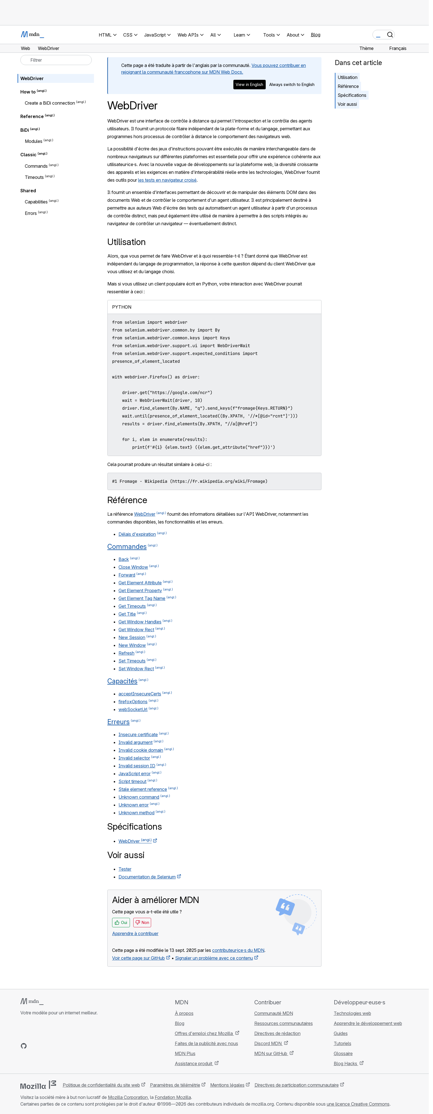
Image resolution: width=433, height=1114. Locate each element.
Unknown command (138, 797)
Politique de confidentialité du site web (101, 1085)
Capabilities (36, 202)
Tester (124, 869)
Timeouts (34, 177)
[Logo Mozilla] (38, 1085)
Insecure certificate (138, 734)
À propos (184, 1013)
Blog (315, 34)
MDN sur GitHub (271, 1053)
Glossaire (343, 1053)
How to (28, 92)
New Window (132, 645)
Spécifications (352, 95)
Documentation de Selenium (147, 877)
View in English (249, 84)
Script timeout (132, 781)
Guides (341, 1033)
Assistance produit (194, 1063)
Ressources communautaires (283, 1023)
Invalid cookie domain (140, 750)
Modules (33, 141)
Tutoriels (342, 1043)
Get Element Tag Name (141, 598)
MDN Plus (185, 1053)
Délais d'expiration (137, 534)
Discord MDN (268, 1043)
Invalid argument (135, 742)
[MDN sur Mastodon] (53, 1046)
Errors (31, 213)
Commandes (127, 546)
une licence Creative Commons (358, 1104)
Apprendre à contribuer (135, 933)
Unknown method (136, 812)
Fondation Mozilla (173, 1097)
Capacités (122, 681)
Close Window (133, 567)
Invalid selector (134, 758)
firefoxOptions (132, 701)
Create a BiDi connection (50, 103)
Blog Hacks (346, 1063)
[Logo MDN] (31, 1001)
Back (123, 559)
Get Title (127, 614)
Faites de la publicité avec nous (206, 1043)
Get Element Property (140, 590)
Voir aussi (347, 104)
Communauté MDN (273, 1013)
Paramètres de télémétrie (175, 1085)
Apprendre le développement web (368, 1023)
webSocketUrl (132, 709)
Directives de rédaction (277, 1033)
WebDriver (144, 514)
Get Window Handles (139, 622)
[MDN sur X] (43, 1046)
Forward (126, 575)
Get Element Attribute (140, 582)
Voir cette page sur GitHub (138, 958)
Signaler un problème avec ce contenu (214, 958)
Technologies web (352, 1013)
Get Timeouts (132, 606)
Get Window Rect (136, 629)
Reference (32, 116)
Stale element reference (142, 789)
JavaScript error (134, 773)
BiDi (24, 130)
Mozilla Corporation (128, 1097)
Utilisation (347, 77)
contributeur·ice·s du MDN (238, 950)
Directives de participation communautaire (297, 1085)
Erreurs (118, 722)
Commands (36, 166)
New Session (131, 637)
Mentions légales (227, 1085)
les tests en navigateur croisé (167, 180)
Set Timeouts (132, 661)
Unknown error (133, 805)
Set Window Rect (136, 668)
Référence (348, 86)
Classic (28, 155)
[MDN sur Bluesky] (33, 1046)
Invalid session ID (136, 766)
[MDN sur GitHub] (23, 1046)
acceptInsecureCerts (139, 694)
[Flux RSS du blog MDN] (64, 1046)
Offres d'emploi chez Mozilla (204, 1033)
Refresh (126, 653)
